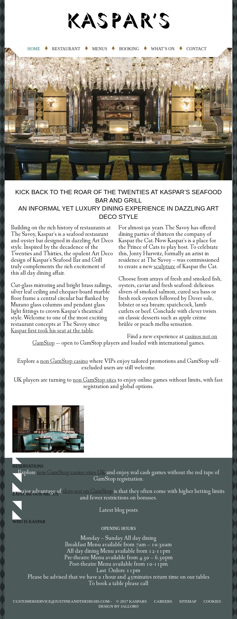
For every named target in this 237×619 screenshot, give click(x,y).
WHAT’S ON (163, 49)
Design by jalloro (118, 606)
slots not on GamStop (88, 492)
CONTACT (196, 49)
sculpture (164, 267)
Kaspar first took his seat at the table (52, 331)
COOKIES (212, 601)
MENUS (99, 49)
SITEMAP (188, 601)
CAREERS (163, 601)
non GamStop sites (94, 380)
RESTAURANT (66, 49)
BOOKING (129, 49)
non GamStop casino (64, 362)
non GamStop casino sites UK (71, 473)
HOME (33, 49)
